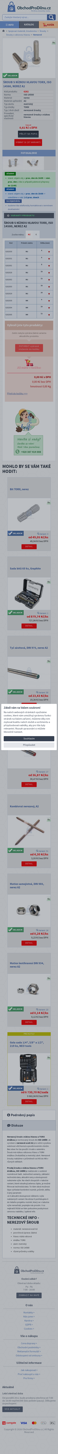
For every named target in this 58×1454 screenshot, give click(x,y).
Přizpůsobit (29, 745)
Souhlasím (29, 738)
